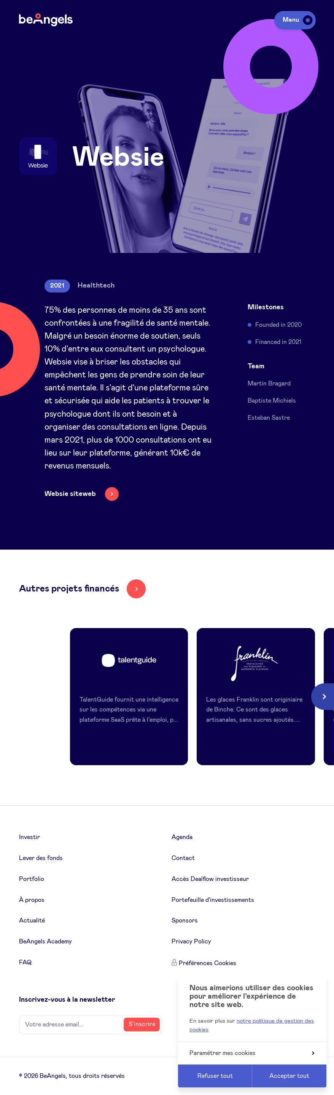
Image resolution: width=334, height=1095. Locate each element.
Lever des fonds (41, 858)
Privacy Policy (191, 941)
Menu (296, 20)
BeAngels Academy (45, 941)
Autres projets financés (69, 588)
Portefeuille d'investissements (213, 900)
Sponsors (185, 921)
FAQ (25, 962)
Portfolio (31, 879)
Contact (183, 858)
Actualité (32, 921)
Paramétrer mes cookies (251, 1053)
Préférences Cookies (207, 963)
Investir (29, 837)
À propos (32, 900)
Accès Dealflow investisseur (210, 879)
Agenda (182, 837)
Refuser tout (215, 1076)
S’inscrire (142, 1024)
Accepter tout (289, 1076)
